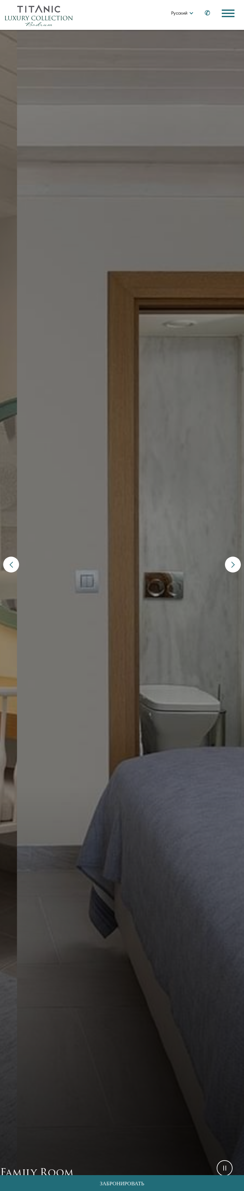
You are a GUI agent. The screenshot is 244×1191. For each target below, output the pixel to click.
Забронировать (122, 1184)
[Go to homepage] (39, 15)
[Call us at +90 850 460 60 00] (204, 12)
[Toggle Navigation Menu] (228, 13)
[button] (11, 564)
